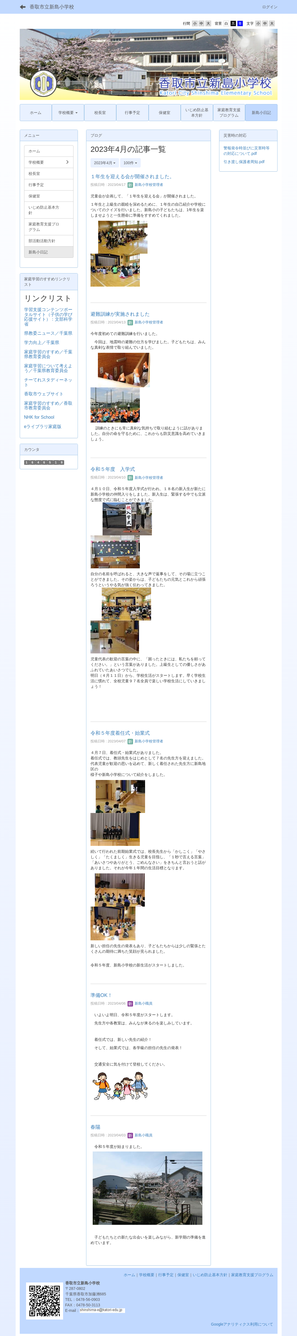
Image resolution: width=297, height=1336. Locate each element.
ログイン (270, 7)
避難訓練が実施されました (120, 314)
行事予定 (166, 1275)
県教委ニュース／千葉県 (48, 333)
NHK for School (39, 417)
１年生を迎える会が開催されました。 (132, 176)
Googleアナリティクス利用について (242, 1324)
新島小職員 (140, 1003)
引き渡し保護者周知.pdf (244, 162)
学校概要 (146, 1275)
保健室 (183, 1275)
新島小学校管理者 (145, 185)
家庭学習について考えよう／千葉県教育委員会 (48, 368)
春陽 (95, 1127)
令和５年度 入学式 (112, 469)
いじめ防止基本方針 (210, 1275)
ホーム (129, 1275)
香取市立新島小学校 (52, 7)
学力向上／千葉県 (41, 342)
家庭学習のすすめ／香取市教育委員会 (48, 405)
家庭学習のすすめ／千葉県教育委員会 (48, 354)
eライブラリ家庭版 (43, 426)
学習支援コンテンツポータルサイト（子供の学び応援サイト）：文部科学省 (48, 316)
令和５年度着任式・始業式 (120, 733)
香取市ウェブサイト (44, 394)
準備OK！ (101, 995)
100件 (130, 163)
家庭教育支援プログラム (252, 1275)
